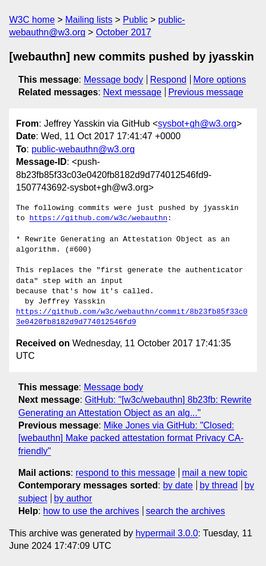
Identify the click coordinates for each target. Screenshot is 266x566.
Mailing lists (88, 20)
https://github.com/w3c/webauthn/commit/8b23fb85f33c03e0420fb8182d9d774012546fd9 (132, 317)
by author (73, 498)
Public (135, 20)
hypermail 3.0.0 (166, 533)
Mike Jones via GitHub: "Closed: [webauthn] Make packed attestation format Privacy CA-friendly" (131, 438)
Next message (132, 92)
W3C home (32, 20)
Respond (168, 79)
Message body (113, 79)
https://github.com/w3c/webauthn (98, 218)
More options (220, 79)
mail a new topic (215, 473)
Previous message (206, 92)
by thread (219, 485)
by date (177, 485)
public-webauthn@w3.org (83, 149)
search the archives (185, 511)
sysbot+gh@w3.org (197, 123)
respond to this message (125, 473)
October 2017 (123, 32)
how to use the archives (91, 511)
